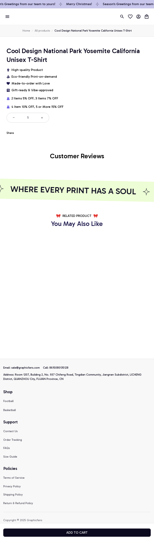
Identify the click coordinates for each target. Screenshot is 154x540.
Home (26, 30)
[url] (27, 368)
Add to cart (77, 532)
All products (42, 30)
